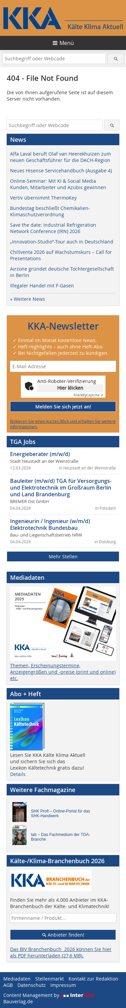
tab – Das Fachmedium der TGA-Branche (60, 837)
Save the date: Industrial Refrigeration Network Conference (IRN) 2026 (53, 228)
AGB (8, 985)
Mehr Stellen (63, 556)
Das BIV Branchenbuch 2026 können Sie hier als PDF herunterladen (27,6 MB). (61, 952)
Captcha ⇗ (88, 395)
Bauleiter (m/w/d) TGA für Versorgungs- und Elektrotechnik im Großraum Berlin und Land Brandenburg (61, 487)
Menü (66, 43)
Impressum (63, 985)
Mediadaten (17, 978)
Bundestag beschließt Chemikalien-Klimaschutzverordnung (50, 211)
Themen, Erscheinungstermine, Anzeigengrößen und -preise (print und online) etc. (63, 671)
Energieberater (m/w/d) (40, 454)
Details (18, 774)
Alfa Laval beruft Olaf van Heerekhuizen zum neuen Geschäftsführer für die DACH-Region (60, 157)
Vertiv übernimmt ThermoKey (43, 197)
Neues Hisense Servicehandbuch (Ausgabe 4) (61, 170)
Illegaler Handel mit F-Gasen (42, 285)
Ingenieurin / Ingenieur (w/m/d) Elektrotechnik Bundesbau (50, 524)
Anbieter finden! (63, 935)
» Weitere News (27, 299)
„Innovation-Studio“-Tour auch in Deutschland (61, 241)
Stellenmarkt (49, 978)
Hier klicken (70, 388)
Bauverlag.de (18, 1001)
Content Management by (48, 995)
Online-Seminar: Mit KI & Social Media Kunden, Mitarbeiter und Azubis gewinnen (58, 184)
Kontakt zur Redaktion (93, 978)
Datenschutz (31, 985)
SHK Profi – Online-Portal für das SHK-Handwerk (60, 813)
